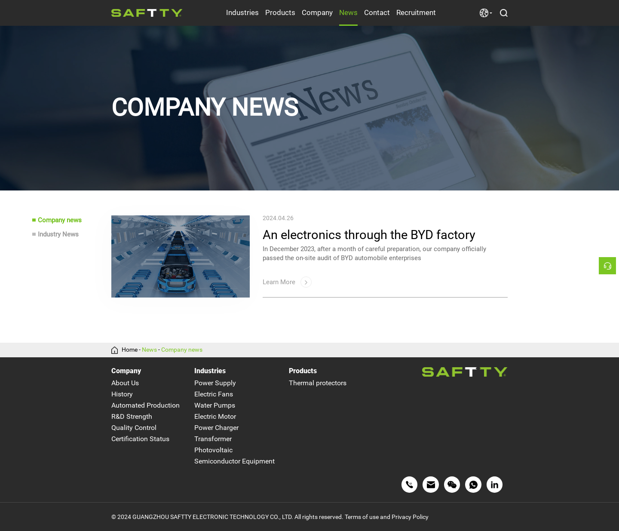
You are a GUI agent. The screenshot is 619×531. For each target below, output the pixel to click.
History (122, 394)
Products (280, 13)
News (348, 13)
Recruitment (416, 13)
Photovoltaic (213, 450)
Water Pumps (214, 405)
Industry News (58, 234)
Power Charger (216, 428)
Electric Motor (215, 416)
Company (317, 13)
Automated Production (145, 405)
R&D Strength (131, 416)
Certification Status (140, 439)
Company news (60, 220)
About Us (125, 383)
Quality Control (133, 428)
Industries (242, 13)
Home (130, 350)
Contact (377, 13)
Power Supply (215, 383)
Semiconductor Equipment (234, 461)
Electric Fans (213, 394)
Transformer (213, 439)
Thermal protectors (317, 383)
